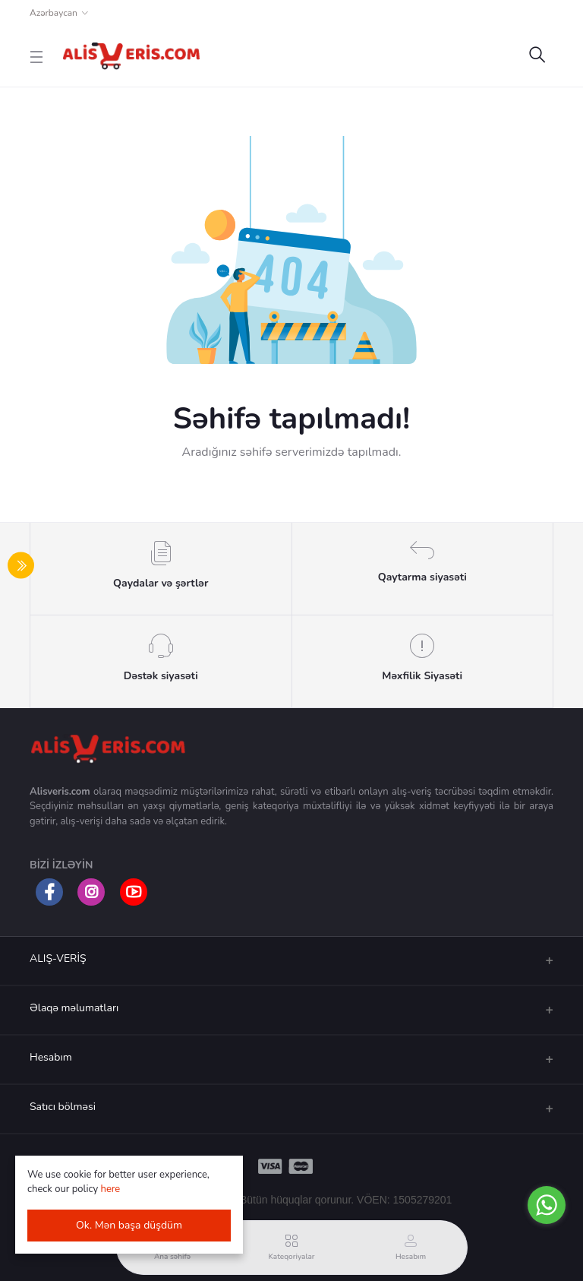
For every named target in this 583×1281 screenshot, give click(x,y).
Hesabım (51, 1057)
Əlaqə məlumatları (74, 1008)
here (111, 1189)
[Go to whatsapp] (547, 1205)
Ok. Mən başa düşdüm (129, 1225)
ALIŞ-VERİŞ (58, 958)
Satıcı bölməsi (63, 1106)
